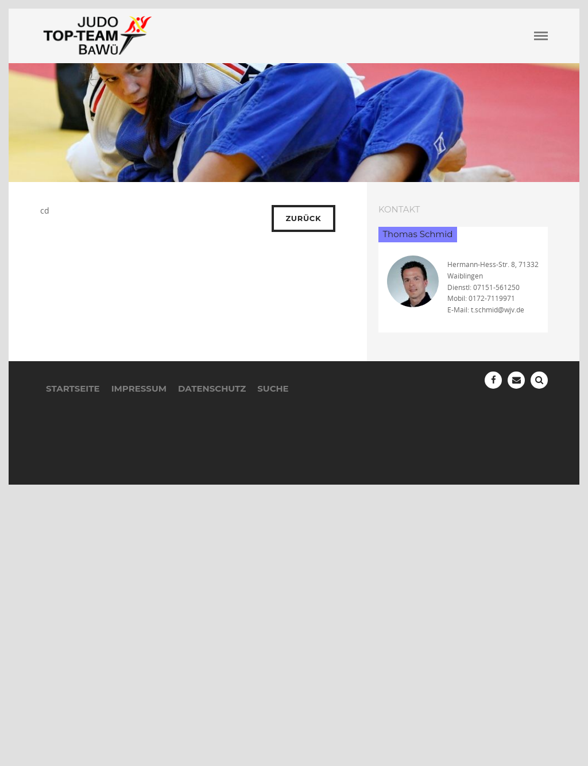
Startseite (73, 388)
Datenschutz (212, 388)
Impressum (139, 388)
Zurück (304, 218)
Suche (272, 388)
